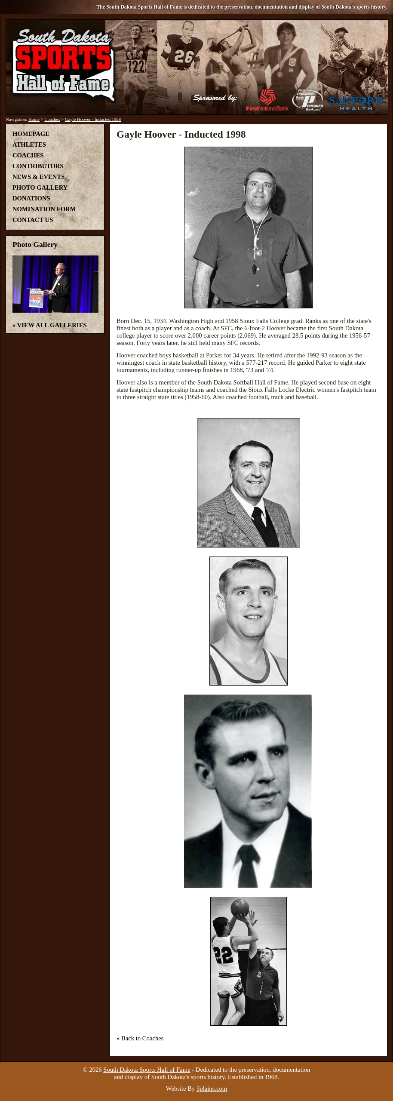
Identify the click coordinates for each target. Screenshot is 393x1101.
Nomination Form (44, 209)
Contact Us (32, 219)
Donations (31, 198)
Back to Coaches (142, 1038)
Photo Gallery (40, 187)
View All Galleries (52, 325)
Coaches (52, 119)
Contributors (38, 166)
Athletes (29, 144)
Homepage (30, 133)
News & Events (38, 176)
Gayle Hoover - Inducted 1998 (93, 119)
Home (34, 119)
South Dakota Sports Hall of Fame (146, 1069)
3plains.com (211, 1088)
